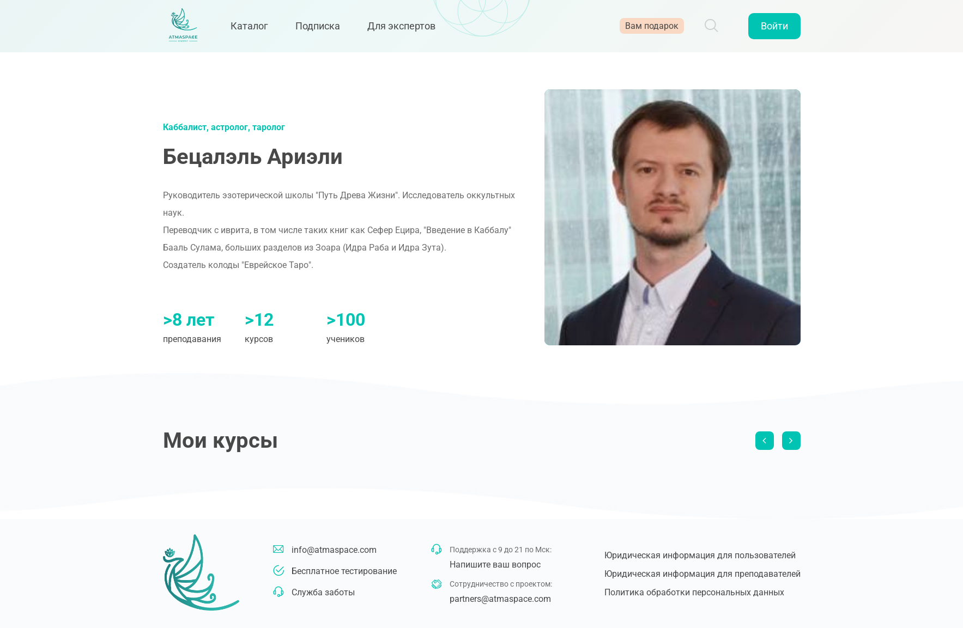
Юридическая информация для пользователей (700, 555)
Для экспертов (407, 28)
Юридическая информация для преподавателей (702, 574)
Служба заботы (323, 592)
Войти (774, 28)
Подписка (323, 28)
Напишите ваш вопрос (495, 564)
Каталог (255, 28)
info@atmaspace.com (334, 550)
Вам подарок (652, 28)
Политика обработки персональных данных (694, 592)
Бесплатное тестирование (344, 571)
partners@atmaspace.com (500, 599)
